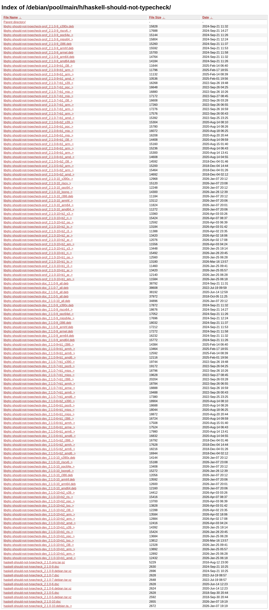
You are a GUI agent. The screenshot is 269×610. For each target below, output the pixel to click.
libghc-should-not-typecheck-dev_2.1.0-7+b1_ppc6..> (39, 366)
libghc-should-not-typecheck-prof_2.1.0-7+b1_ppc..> (38, 87)
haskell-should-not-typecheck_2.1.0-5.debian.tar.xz (37, 597)
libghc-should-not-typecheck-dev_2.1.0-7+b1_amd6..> (40, 396)
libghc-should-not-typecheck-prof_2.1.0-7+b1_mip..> (38, 91)
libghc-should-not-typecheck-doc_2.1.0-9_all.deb (36, 283)
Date (205, 17)
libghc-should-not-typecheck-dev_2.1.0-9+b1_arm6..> (39, 353)
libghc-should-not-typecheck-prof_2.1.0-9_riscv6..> (37, 30)
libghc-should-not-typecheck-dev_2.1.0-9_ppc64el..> (39, 314)
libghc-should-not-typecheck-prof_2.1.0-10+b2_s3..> (38, 213)
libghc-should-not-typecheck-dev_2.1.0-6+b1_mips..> (39, 409)
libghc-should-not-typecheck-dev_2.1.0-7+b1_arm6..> (39, 392)
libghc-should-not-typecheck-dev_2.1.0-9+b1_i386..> (39, 344)
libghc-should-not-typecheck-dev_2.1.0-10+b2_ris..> (38, 497)
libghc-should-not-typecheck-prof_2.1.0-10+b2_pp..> (39, 222)
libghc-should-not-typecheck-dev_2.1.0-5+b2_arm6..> (39, 449)
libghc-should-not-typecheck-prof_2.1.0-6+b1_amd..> (39, 157)
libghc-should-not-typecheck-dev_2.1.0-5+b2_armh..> (39, 444)
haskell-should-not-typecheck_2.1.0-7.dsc (31, 575)
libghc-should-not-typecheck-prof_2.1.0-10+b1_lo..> (38, 261)
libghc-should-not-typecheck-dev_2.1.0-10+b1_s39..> (39, 527)
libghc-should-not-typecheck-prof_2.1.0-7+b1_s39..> (38, 83)
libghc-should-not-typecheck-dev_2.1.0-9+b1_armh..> (39, 348)
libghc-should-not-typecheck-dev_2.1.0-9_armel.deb (38, 331)
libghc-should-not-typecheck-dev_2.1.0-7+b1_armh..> (39, 383)
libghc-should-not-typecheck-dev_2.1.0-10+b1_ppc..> (39, 536)
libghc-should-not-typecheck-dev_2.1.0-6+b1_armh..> (39, 423)
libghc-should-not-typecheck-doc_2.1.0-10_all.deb (37, 301)
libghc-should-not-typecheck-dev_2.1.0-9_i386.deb (37, 322)
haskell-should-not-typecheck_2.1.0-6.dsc (31, 584)
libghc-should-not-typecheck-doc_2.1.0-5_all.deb (36, 296)
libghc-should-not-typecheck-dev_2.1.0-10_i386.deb (38, 475)
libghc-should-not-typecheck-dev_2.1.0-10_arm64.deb (40, 484)
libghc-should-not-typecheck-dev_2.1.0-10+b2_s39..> (39, 492)
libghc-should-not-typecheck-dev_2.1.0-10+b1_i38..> (39, 544)
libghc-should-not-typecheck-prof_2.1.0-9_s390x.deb (39, 26)
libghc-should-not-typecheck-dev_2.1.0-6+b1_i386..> (39, 418)
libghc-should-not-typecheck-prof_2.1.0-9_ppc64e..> (38, 35)
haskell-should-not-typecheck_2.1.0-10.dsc (32, 601)
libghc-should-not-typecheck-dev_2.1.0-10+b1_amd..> (40, 558)
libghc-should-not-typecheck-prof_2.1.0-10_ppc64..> (38, 187)
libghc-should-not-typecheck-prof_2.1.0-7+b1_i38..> (38, 100)
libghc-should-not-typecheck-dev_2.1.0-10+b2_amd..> (40, 523)
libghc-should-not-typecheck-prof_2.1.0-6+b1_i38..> (38, 139)
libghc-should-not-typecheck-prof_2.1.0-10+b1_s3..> (38, 248)
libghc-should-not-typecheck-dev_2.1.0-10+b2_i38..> (39, 510)
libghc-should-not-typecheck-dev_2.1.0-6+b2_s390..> (39, 401)
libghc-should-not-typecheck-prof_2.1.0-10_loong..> (38, 192)
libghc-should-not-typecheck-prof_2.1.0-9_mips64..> (38, 39)
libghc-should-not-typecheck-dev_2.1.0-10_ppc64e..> (39, 466)
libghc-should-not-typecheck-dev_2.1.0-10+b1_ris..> (38, 532)
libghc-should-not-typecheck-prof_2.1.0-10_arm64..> (39, 205)
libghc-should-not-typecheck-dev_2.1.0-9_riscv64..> (38, 309)
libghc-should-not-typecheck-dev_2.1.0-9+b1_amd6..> (40, 357)
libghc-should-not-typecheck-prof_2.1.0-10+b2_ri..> (38, 218)
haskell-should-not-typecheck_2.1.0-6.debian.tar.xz (37, 588)
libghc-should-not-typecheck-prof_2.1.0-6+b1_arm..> (39, 144)
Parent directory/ (15, 22)
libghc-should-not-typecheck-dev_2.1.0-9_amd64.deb (39, 340)
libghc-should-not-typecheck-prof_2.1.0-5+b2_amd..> (39, 174)
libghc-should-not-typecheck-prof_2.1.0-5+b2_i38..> (38, 161)
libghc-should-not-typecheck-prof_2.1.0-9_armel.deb (38, 52)
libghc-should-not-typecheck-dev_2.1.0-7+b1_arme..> (39, 388)
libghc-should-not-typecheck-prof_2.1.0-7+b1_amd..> (39, 118)
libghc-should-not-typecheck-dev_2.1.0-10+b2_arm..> (39, 514)
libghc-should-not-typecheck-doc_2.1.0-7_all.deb (36, 287)
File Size (155, 17)
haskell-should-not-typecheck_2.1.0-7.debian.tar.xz (37, 579)
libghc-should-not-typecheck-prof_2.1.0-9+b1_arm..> (39, 70)
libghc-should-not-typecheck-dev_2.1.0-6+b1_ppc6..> (39, 405)
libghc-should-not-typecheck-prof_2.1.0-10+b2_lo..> (38, 226)
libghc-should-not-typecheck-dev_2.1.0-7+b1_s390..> (39, 361)
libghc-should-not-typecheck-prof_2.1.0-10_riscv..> (37, 183)
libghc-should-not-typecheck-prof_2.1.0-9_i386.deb (37, 43)
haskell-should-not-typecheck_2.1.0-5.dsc (31, 592)
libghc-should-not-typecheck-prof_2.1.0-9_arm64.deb (39, 56)
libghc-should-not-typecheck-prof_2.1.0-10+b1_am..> (39, 279)
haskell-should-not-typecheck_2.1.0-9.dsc (31, 566)
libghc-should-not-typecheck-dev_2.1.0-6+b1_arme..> (39, 427)
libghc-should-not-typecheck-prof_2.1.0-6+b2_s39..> (38, 122)
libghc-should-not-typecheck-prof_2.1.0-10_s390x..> (38, 178)
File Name (11, 17)
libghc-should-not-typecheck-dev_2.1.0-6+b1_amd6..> (40, 435)
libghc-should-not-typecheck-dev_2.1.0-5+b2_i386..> (39, 440)
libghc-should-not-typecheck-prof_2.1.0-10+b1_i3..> (38, 266)
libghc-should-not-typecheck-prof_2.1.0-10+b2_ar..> (38, 235)
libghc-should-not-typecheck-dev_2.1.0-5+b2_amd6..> (40, 453)
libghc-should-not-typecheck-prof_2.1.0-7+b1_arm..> (39, 104)
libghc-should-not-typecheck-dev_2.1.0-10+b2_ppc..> (39, 501)
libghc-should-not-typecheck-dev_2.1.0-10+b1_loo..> (39, 540)
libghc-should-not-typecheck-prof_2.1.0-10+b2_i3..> (38, 231)
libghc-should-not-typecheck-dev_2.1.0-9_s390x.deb (39, 305)
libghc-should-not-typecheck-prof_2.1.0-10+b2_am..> (39, 244)
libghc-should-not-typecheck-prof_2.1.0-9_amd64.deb (39, 61)
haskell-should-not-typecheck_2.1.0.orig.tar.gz (34, 562)
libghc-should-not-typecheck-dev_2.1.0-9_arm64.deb (39, 335)
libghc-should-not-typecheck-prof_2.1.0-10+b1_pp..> (39, 257)
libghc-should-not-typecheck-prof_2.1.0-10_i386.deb (38, 196)
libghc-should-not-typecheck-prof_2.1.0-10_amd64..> (39, 209)
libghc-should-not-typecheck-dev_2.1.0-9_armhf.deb (38, 327)
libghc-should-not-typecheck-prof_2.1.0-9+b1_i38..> (38, 65)
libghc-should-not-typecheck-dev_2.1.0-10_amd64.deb (40, 488)
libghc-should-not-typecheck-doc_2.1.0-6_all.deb (36, 292)
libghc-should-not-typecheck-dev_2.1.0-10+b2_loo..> (39, 505)
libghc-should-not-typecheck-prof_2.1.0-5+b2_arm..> (39, 165)
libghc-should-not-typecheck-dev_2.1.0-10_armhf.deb (39, 479)
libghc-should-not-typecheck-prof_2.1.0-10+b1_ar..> (38, 270)
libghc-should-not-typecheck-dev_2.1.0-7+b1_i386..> (39, 379)
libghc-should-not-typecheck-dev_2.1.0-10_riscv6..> (38, 462)
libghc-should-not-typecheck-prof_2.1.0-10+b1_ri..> (38, 253)
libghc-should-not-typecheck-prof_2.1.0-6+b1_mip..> (38, 130)
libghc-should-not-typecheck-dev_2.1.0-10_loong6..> (39, 470)
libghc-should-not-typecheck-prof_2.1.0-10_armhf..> (38, 200)
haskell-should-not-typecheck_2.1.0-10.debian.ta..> (38, 606)
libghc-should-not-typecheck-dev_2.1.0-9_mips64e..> (39, 318)
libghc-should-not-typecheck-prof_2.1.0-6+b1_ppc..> (38, 126)
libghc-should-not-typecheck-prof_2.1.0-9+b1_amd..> (39, 78)
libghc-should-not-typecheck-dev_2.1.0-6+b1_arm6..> (39, 431)
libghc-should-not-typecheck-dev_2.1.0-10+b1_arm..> (39, 549)
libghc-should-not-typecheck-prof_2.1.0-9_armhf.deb (39, 48)
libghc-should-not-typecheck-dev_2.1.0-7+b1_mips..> (39, 370)
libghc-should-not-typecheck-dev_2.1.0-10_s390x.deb (39, 457)
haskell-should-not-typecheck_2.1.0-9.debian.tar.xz (37, 571)
